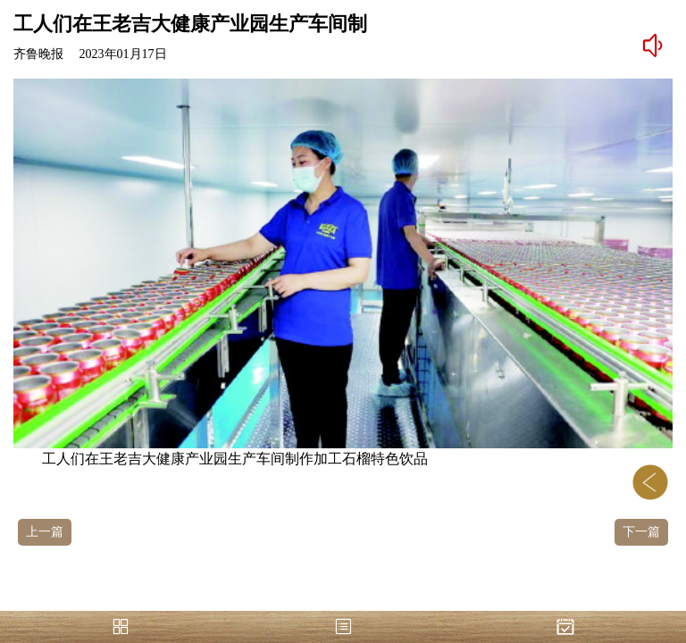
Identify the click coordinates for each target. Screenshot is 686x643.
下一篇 (641, 532)
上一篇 (44, 532)
